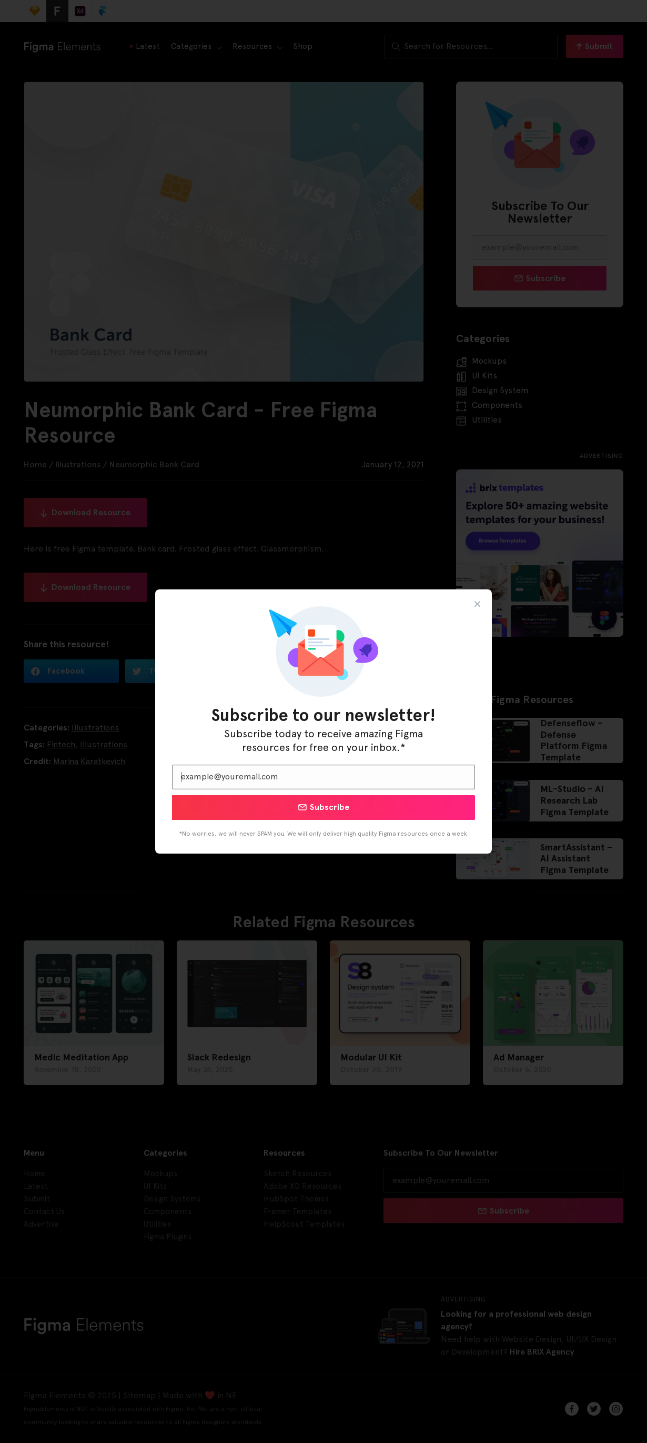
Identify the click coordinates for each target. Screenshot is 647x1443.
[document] (323, 721)
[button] (477, 604)
